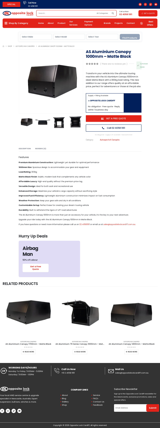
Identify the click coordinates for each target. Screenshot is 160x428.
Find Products (129, 37)
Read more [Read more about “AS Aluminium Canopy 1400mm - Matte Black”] (132, 352)
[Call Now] (24, 2)
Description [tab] (25, 148)
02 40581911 (84, 224)
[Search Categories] (103, 13)
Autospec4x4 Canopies (110, 140)
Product (61, 23)
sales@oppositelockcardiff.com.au (119, 224)
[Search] (112, 13)
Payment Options (88, 23)
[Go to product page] (28, 314)
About (51, 23)
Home (41, 23)
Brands (107, 23)
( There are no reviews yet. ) (113, 63)
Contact (131, 23)
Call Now (32, 2)
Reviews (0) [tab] (40, 148)
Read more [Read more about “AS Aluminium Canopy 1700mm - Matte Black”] (29, 352)
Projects (119, 23)
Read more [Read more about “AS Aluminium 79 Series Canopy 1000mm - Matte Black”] (81, 352)
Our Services (73, 23)
